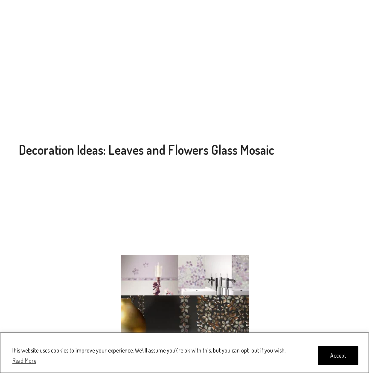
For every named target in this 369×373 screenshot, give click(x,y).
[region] (184, 353)
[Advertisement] (185, 72)
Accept (338, 355)
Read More (24, 360)
